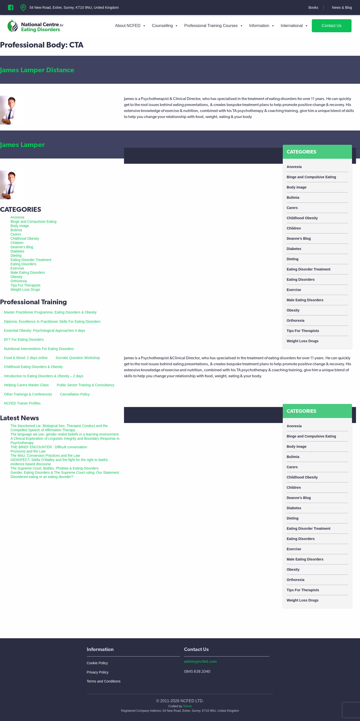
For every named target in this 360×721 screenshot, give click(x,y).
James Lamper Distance (37, 70)
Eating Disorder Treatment (308, 269)
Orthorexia (295, 320)
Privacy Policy (97, 672)
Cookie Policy (97, 663)
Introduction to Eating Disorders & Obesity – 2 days (44, 376)
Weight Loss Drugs (302, 341)
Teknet (187, 706)
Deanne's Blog (299, 238)
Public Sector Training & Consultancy (85, 385)
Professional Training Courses (213, 26)
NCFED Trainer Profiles (22, 403)
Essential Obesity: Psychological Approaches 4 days (44, 330)
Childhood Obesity (302, 218)
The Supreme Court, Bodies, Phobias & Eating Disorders (54, 468)
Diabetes (294, 249)
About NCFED (130, 26)
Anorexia (294, 167)
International (294, 26)
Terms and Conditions (103, 681)
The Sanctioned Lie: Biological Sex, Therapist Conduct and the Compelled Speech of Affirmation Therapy (59, 428)
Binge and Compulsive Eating (311, 177)
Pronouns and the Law (28, 451)
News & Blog (342, 8)
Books (313, 8)
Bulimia (293, 198)
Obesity (293, 310)
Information (262, 26)
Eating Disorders (301, 280)
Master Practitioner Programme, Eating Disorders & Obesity (50, 312)
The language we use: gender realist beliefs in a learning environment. (65, 434)
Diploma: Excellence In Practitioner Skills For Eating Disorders (52, 322)
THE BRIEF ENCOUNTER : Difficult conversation (48, 447)
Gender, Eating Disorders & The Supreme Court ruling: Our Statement (64, 472)
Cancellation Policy (75, 394)
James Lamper (22, 144)
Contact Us (332, 26)
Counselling (165, 26)
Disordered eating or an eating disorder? (41, 477)
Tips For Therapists (303, 331)
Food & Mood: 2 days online (26, 358)
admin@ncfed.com (200, 661)
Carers (292, 208)
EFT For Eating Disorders (24, 340)
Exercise (294, 290)
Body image (296, 187)
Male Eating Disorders (305, 300)
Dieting (292, 259)
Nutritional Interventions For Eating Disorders (39, 349)
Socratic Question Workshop (78, 358)
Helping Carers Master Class (26, 385)
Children (294, 228)
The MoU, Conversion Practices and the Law (45, 456)
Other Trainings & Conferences (28, 394)
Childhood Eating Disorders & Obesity (33, 367)
